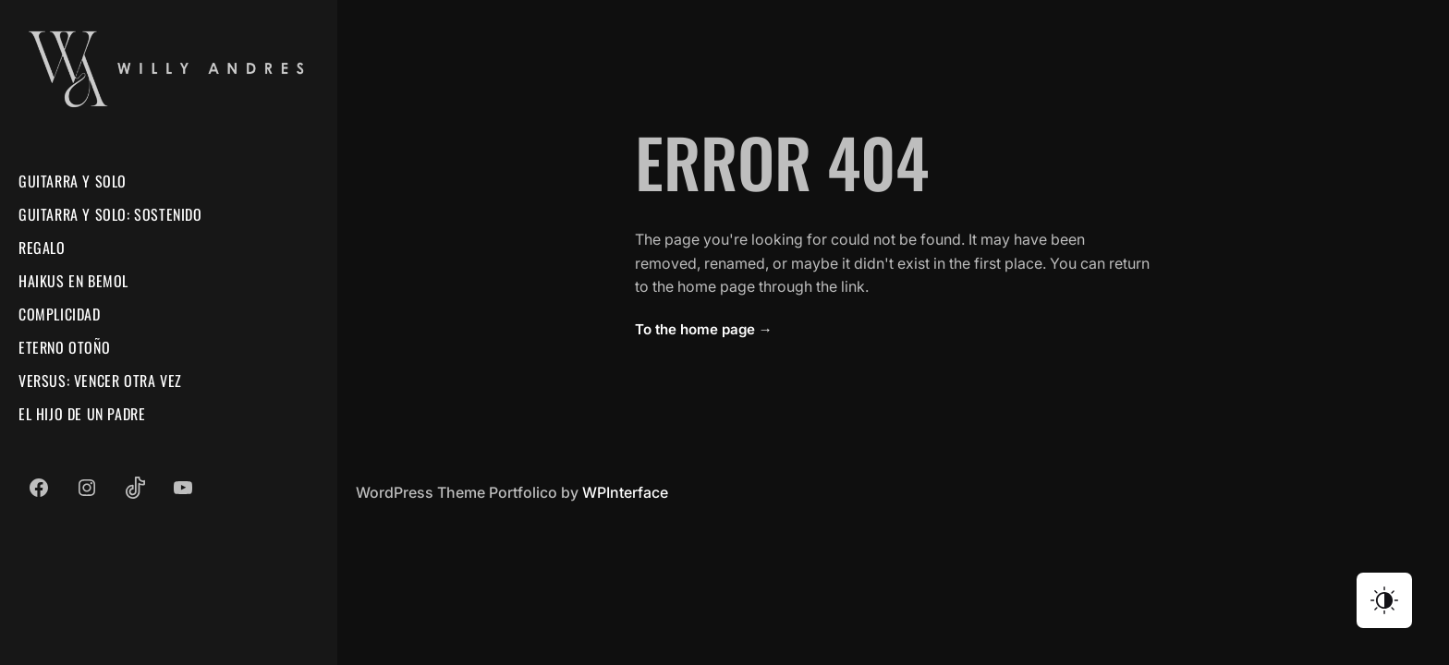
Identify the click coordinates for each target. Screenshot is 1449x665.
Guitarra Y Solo (72, 181)
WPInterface (625, 492)
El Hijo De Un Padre (81, 414)
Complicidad (59, 314)
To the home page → (704, 329)
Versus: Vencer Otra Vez (100, 380)
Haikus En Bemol (73, 281)
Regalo (42, 247)
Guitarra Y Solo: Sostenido (110, 214)
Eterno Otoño (64, 347)
